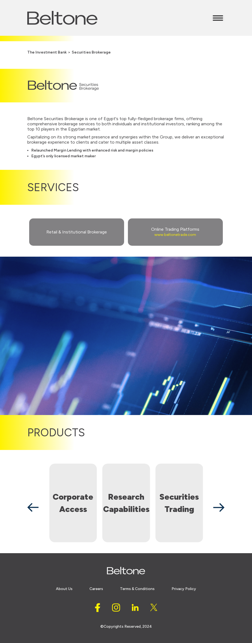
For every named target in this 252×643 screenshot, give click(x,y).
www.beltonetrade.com (175, 234)
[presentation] (33, 507)
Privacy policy (184, 588)
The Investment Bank (47, 52)
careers (96, 588)
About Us (64, 588)
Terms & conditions (137, 588)
